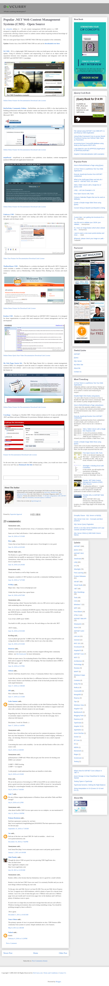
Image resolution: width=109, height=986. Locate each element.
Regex (76, 754)
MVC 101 (77, 643)
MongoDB (77, 694)
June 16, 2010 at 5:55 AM (16, 536)
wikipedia (9, 29)
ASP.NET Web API (80, 618)
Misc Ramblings (79, 592)
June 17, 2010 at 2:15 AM (16, 697)
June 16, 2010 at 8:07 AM (16, 595)
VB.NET (76, 581)
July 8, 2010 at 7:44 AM (16, 789)
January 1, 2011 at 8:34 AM (17, 852)
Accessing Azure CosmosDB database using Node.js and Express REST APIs (89, 144)
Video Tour (7, 258)
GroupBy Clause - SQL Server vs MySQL (87, 515)
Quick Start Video (18, 355)
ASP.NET (77, 354)
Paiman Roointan (14, 818)
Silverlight (77, 569)
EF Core (77, 740)
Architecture (78, 661)
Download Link (35, 100)
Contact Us (77, 372)
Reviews (77, 668)
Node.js (76, 687)
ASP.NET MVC (79, 553)
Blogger (58, 981)
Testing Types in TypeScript (83, 781)
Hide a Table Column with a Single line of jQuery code (94, 430)
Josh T (10, 794)
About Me (77, 368)
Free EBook (78, 611)
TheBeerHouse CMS (10, 266)
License (43, 100)
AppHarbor (77, 730)
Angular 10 (77, 726)
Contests (77, 680)
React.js (76, 698)
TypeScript (77, 723)
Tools (75, 597)
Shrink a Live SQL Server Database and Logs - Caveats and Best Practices (89, 528)
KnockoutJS (78, 647)
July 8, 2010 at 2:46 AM (16, 750)
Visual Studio (78, 585)
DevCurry (47, 492)
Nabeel (10, 932)
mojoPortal (7, 157)
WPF (75, 608)
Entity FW (77, 684)
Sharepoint (77, 624)
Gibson (10, 671)
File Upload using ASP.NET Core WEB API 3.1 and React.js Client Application (89, 132)
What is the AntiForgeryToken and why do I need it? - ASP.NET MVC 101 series (88, 180)
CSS (75, 601)
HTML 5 (76, 615)
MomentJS (77, 751)
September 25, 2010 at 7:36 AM (18, 828)
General (76, 640)
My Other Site (78, 364)
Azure (76, 627)
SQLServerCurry (22, 494)
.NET (75, 588)
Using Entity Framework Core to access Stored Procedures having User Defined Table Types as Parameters (89, 138)
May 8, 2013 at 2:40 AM (16, 928)
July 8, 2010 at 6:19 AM (16, 774)
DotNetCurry (54, 492)
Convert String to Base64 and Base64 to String (89, 208)
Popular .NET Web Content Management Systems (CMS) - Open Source (93, 482)
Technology (78, 664)
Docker (76, 737)
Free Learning (78, 573)
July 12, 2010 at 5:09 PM (16, 813)
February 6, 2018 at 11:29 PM (17, 938)
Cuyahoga (6, 415)
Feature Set (16, 100)
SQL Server (78, 361)
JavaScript (77, 558)
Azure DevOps (79, 733)
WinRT (76, 671)
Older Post (63, 953)
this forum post (21, 654)
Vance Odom (12, 919)
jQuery (76, 357)
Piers (10, 541)
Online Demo (7, 100)
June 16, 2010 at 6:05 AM (16, 547)
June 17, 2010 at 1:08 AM (16, 686)
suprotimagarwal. (36, 501)
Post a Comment (11, 943)
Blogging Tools (79, 715)
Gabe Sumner (13, 701)
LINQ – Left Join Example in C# (84, 190)
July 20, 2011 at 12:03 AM (16, 870)
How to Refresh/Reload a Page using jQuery (88, 165)
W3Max (11, 584)
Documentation (25, 100)
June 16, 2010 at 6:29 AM (16, 565)
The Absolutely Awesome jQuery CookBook (38, 497)
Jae (9, 833)
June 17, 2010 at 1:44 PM (16, 725)
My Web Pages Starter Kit (12, 363)
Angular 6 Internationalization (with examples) (89, 154)
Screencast (77, 758)
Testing (76, 761)
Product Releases (80, 576)
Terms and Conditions (51, 973)
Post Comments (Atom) (39, 961)
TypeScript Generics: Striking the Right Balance (89, 785)
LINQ (75, 562)
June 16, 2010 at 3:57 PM (16, 666)
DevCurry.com (38, 973)
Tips (75, 701)
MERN (76, 747)
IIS (75, 744)
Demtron (11, 649)
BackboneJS (78, 712)
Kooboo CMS (8, 316)
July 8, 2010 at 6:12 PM (15, 802)
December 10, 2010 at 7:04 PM (18, 842)
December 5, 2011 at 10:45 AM (18, 915)
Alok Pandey (12, 857)
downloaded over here (52, 43)
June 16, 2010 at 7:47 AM (16, 580)
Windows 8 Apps (79, 675)
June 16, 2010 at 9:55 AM (16, 644)
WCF (75, 657)
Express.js (77, 719)
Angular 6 (77, 708)
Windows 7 (77, 604)
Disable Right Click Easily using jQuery (87, 396)
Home (35, 953)
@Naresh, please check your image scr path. (89, 238)
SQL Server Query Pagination (84, 524)
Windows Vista (79, 705)
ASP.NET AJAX (79, 631)
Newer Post (7, 953)
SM (9, 690)
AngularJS (77, 650)
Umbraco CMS (8, 214)
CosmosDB (78, 691)
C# (75, 566)
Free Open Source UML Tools (84, 194)
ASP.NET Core (79, 654)
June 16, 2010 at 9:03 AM (16, 631)
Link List (76, 636)
